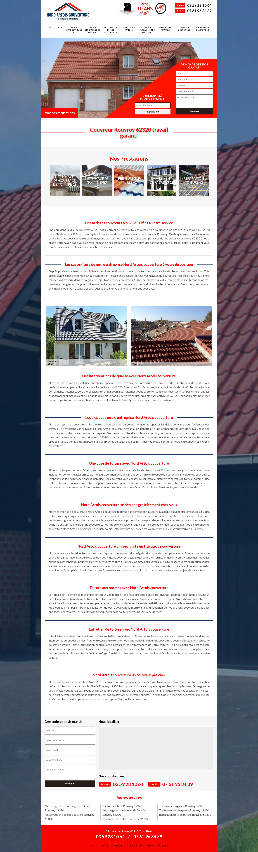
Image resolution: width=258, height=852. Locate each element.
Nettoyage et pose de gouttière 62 (110, 30)
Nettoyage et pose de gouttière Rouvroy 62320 (69, 817)
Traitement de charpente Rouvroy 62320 (184, 810)
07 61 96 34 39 (199, 11)
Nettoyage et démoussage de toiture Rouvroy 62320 (67, 808)
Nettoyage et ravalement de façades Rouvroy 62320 (124, 812)
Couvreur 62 (55, 27)
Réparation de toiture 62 (165, 28)
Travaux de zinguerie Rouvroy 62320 (181, 806)
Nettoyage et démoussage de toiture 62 (92, 30)
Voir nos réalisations (60, 113)
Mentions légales (154, 845)
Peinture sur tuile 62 (129, 28)
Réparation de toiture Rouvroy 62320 (125, 819)
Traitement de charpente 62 (202, 28)
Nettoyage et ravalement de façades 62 (147, 30)
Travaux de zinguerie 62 (184, 28)
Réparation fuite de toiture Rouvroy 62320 (185, 814)
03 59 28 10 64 (199, 5)
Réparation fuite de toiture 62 (74, 30)
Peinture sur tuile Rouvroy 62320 (122, 806)
